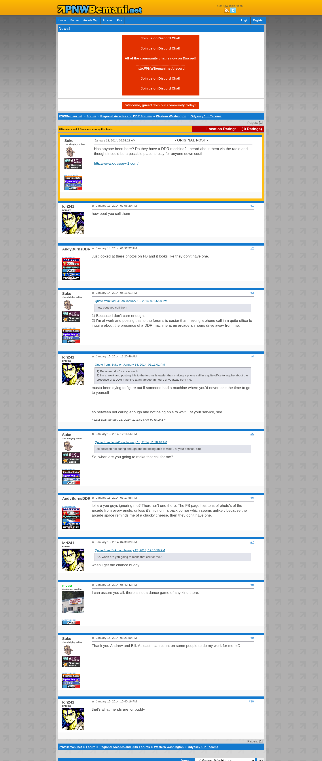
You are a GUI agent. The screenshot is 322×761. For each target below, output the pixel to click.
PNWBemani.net (70, 116)
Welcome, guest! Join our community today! (160, 105)
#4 (252, 356)
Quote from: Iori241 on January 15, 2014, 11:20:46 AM (131, 442)
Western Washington (171, 116)
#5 (252, 434)
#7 (252, 542)
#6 (252, 497)
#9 (252, 637)
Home (62, 20)
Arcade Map (90, 20)
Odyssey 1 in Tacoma (205, 116)
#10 (251, 701)
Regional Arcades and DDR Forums (126, 116)
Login (244, 20)
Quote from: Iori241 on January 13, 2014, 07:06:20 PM (131, 301)
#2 (252, 248)
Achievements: (71, 175)
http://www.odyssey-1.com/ (116, 163)
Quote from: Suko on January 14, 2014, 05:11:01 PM (130, 364)
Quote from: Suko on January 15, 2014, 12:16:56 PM (130, 550)
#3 (252, 292)
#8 (252, 584)
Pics (119, 20)
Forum (74, 20)
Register (258, 20)
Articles (107, 20)
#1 (252, 205)
